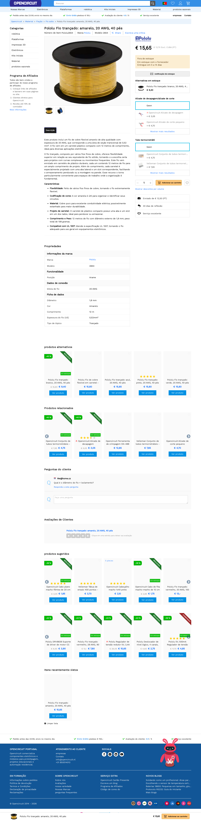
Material (157, 9)
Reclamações (16, 792)
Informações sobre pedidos (23, 780)
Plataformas (66, 9)
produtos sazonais (181, 9)
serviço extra (109, 776)
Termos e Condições (20, 786)
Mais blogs (151, 792)
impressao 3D (134, 9)
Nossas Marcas (18, 9)
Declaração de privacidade (23, 789)
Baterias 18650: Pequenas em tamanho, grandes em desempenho (168, 786)
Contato (187, 15)
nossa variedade (63, 786)
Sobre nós (60, 780)
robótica (88, 9)
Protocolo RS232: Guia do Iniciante (163, 789)
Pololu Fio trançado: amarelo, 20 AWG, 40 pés (89, 530)
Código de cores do (110, 789)
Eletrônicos (42, 9)
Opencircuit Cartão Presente (114, 780)
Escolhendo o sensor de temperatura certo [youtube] (168, 783)
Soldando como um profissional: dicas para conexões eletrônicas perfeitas (168, 780)
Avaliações (60, 783)
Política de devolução (20, 783)
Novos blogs (154, 776)
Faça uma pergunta (64, 497)
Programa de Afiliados (111, 786)
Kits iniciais (109, 9)
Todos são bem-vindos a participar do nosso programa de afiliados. (24, 83)
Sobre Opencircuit (66, 776)
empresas (177, 15)
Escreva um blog (108, 783)
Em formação (18, 776)
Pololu (88, 259)
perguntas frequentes (66, 792)
